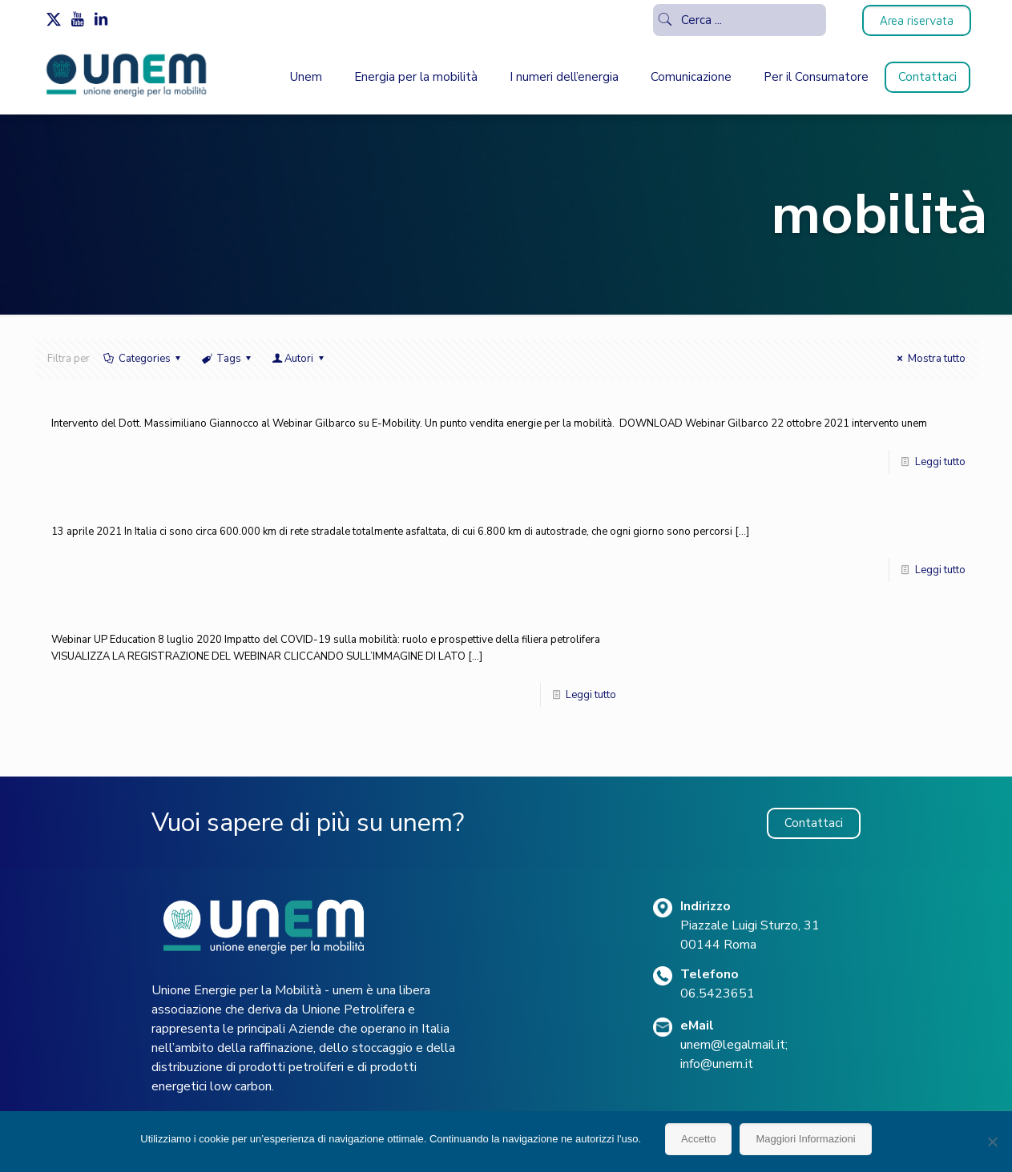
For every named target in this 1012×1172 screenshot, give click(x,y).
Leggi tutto (940, 462)
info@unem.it (716, 1064)
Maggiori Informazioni (805, 1139)
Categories (143, 358)
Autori (299, 358)
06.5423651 (717, 993)
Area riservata (917, 20)
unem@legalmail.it (732, 1045)
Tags (228, 358)
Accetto (698, 1139)
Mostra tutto (929, 358)
